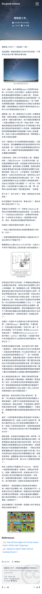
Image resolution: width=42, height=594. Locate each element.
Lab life (7, 561)
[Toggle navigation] (37, 3)
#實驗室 (17, 561)
